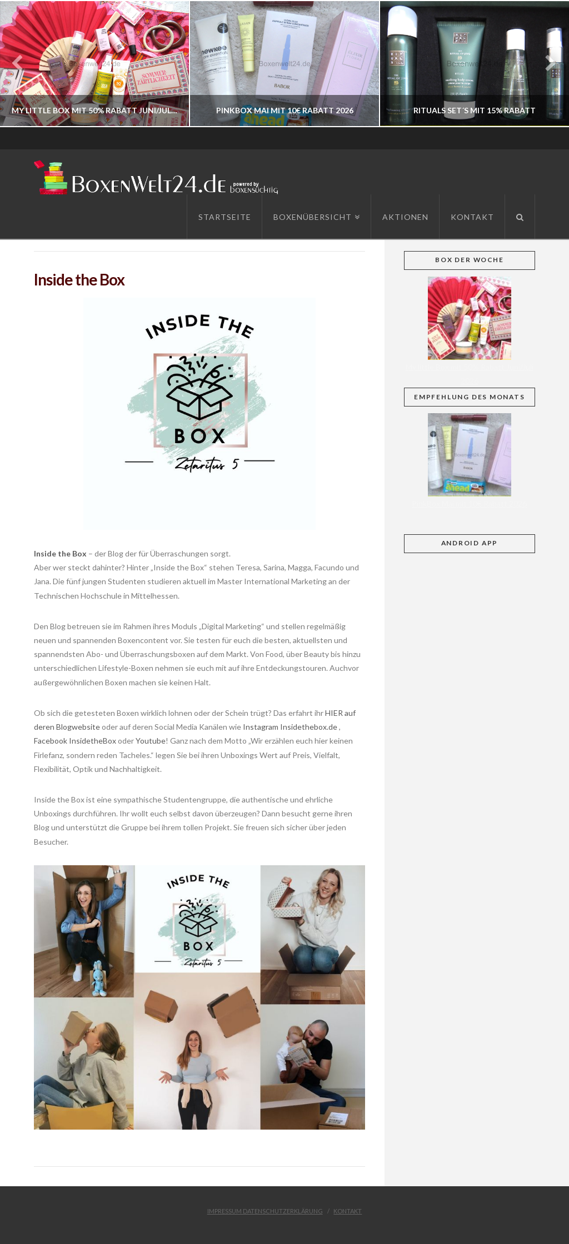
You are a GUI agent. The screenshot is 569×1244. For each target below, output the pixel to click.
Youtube (151, 740)
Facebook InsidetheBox (75, 740)
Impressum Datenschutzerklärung (265, 1211)
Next (545, 63)
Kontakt (347, 1211)
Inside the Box (60, 553)
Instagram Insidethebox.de (289, 726)
